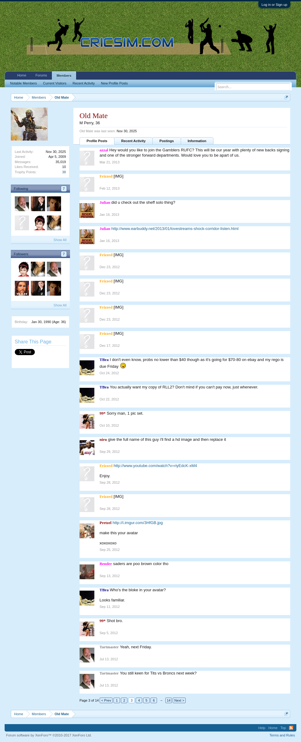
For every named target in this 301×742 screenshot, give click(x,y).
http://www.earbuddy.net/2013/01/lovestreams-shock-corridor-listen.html (174, 228)
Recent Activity (133, 141)
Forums (41, 75)
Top (283, 728)
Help (262, 728)
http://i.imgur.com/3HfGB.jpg (138, 522)
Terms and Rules (282, 735)
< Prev (106, 700)
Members (63, 75)
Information (197, 141)
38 (64, 172)
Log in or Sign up (274, 4)
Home (21, 75)
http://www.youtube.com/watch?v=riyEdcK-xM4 (155, 465)
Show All (60, 240)
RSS (291, 728)
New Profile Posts (114, 83)
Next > (179, 700)
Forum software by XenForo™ (49, 735)
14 (169, 700)
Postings (166, 141)
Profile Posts (97, 141)
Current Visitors (55, 83)
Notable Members (23, 83)
